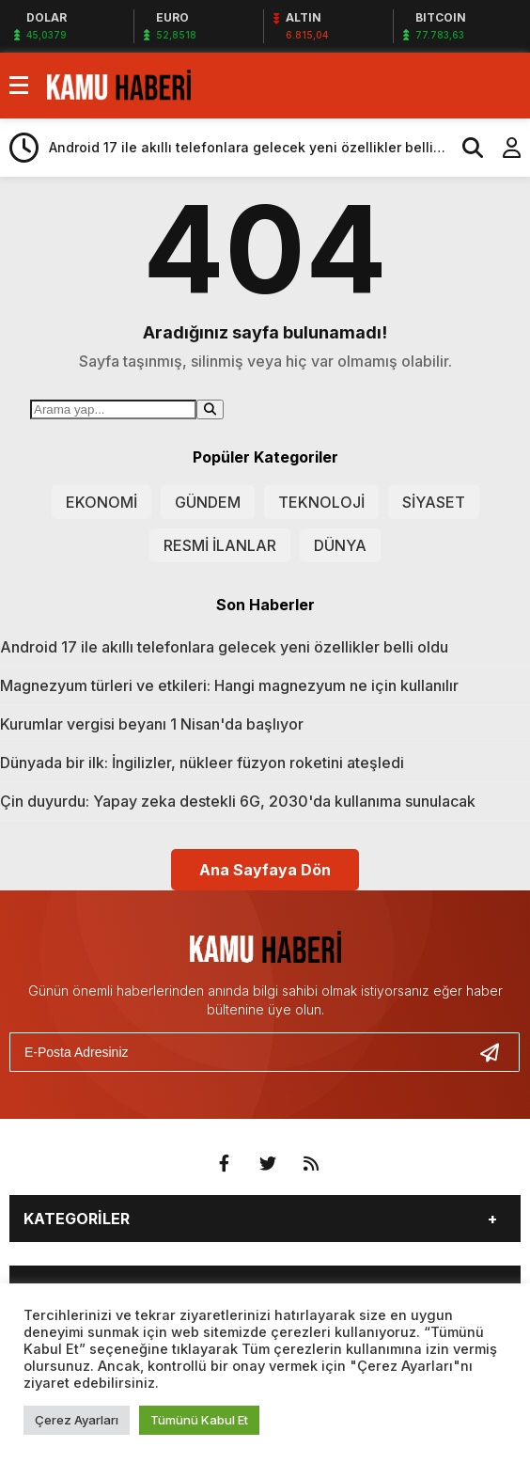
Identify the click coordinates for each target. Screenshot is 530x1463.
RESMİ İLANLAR (220, 545)
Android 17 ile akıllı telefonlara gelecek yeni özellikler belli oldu (224, 646)
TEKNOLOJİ (321, 502)
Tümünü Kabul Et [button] (199, 1419)
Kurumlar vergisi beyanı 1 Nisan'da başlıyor (152, 724)
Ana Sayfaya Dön (265, 869)
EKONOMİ (101, 502)
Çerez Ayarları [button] (76, 1419)
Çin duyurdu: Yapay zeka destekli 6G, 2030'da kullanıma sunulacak (237, 801)
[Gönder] (497, 1052)
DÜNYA (340, 545)
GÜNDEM (208, 502)
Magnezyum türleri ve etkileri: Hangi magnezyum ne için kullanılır (229, 685)
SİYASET (433, 502)
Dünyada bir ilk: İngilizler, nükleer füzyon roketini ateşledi (202, 762)
